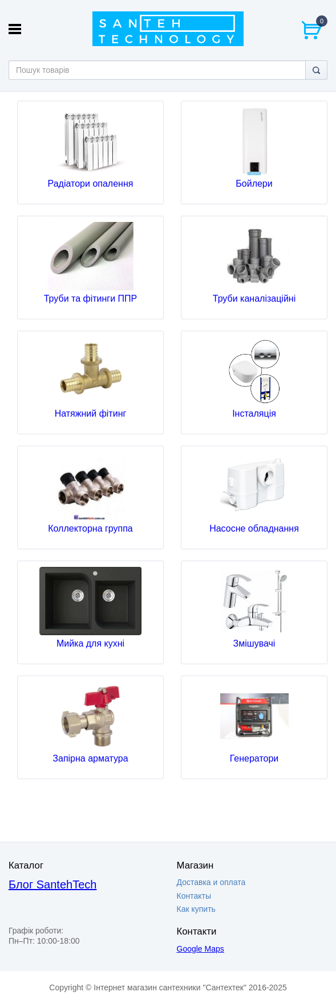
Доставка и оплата (211, 882)
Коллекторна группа (90, 528)
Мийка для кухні (90, 643)
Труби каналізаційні (254, 298)
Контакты (194, 895)
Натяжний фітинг (91, 413)
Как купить (196, 909)
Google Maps (200, 948)
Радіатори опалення (90, 183)
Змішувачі (254, 643)
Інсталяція (254, 413)
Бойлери (254, 183)
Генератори (254, 758)
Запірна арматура (90, 758)
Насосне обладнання (254, 528)
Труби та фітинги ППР (90, 298)
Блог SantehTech (52, 884)
